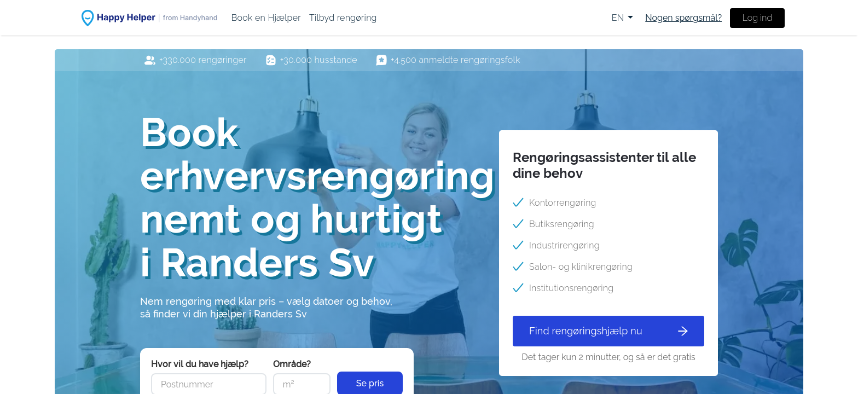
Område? (292, 364)
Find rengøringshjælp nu (608, 331)
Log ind (757, 18)
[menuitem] (266, 18)
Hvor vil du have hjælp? (199, 364)
